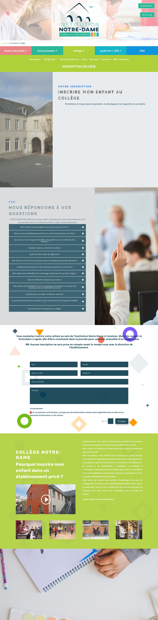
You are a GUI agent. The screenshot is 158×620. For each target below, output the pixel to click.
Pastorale (94, 60)
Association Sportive (69, 60)
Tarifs (84, 60)
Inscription (106, 60)
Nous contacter (121, 60)
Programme (34, 60)
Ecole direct (146, 5)
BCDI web (147, 14)
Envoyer (122, 421)
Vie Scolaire (49, 60)
